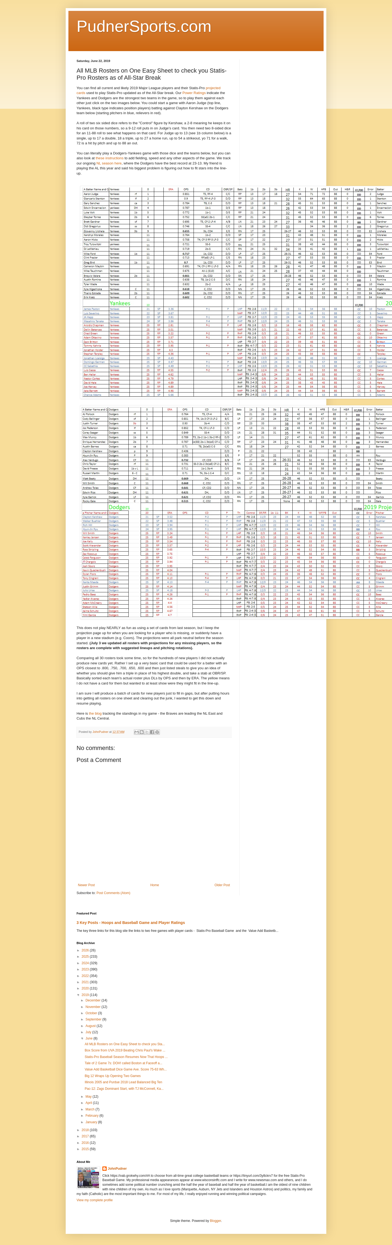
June (89, 1038)
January (92, 1122)
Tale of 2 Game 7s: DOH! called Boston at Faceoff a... (123, 1063)
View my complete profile (95, 1200)
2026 (86, 950)
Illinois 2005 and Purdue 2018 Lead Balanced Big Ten (123, 1082)
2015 (86, 1149)
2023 (86, 969)
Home (154, 885)
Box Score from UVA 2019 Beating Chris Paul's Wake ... (125, 1050)
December (94, 1000)
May (89, 1096)
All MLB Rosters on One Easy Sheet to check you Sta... (125, 1044)
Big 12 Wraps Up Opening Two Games (113, 1076)
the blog (96, 713)
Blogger (215, 1221)
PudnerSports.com (144, 26)
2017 (86, 1136)
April (89, 1103)
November (94, 1007)
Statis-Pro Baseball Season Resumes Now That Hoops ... (126, 1057)
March (91, 1109)
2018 (86, 1130)
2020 (86, 988)
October (92, 1013)
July (89, 1032)
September (94, 1019)
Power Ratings (194, 93)
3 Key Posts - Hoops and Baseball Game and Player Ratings (131, 922)
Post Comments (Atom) (113, 893)
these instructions (110, 158)
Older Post (222, 885)
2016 (86, 1143)
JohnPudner (117, 1169)
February (92, 1116)
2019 (86, 995)
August (91, 1026)
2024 (86, 963)
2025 (86, 956)
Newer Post (86, 885)
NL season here (109, 163)
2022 (86, 976)
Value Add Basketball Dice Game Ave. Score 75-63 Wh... (126, 1069)
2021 (86, 982)
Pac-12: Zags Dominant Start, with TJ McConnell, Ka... (124, 1089)
